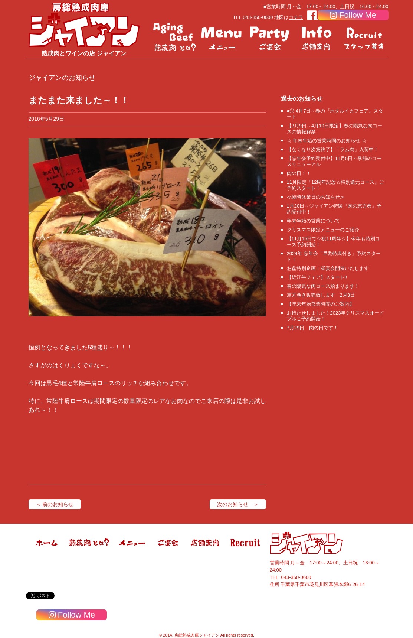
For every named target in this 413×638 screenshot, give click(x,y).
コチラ (296, 17)
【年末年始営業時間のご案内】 (320, 304)
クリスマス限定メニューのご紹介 (323, 229)
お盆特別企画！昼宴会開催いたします (328, 268)
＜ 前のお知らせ (55, 504)
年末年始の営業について (313, 221)
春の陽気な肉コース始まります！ (323, 286)
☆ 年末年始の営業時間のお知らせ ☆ (327, 140)
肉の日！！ (299, 173)
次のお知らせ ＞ (238, 504)
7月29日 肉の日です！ (312, 328)
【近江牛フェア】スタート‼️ (317, 277)
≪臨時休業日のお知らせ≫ (316, 197)
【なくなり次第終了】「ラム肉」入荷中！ (332, 149)
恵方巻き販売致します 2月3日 (321, 295)
